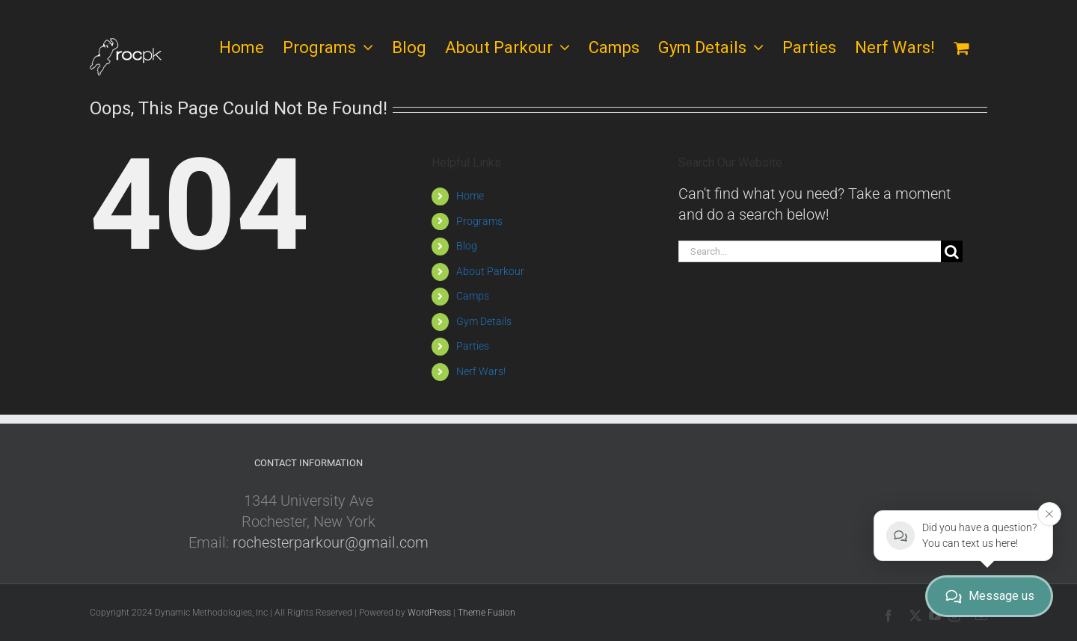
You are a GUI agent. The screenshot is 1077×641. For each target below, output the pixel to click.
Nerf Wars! (481, 371)
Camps (472, 296)
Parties (472, 346)
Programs (479, 221)
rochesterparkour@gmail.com (331, 542)
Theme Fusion (486, 612)
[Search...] (809, 251)
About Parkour (490, 271)
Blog (466, 246)
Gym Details (484, 321)
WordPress (429, 612)
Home (470, 196)
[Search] (952, 251)
